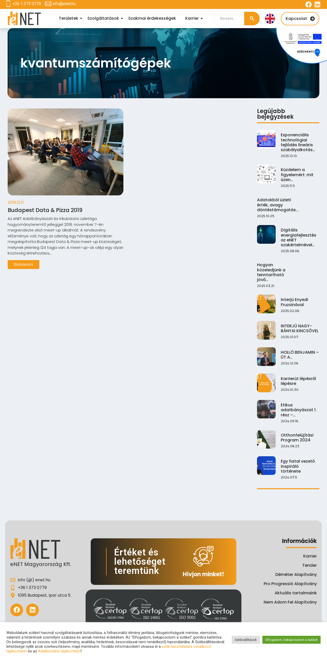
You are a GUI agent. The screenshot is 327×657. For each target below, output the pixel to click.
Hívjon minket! (203, 574)
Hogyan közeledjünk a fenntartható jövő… (270, 271)
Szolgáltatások (104, 18)
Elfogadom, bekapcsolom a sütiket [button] (291, 640)
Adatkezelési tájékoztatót (59, 651)
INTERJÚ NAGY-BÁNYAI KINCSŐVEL (298, 328)
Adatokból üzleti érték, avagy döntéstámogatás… (277, 204)
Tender (309, 565)
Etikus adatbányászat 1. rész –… (298, 409)
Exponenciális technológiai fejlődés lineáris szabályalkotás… (297, 141)
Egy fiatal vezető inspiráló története (299, 463)
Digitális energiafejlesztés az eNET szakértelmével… (298, 237)
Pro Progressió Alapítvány (290, 584)
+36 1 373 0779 (27, 3)
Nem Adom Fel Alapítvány (290, 602)
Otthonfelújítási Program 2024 (297, 437)
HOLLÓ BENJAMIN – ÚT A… (299, 354)
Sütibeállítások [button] (246, 640)
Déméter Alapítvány (296, 574)
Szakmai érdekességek (152, 18)
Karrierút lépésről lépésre (298, 380)
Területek (69, 18)
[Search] (229, 18)
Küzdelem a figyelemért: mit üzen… (297, 174)
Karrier (192, 18)
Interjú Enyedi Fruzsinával (294, 301)
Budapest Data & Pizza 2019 (52, 211)
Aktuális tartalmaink (296, 593)
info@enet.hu (64, 3)
